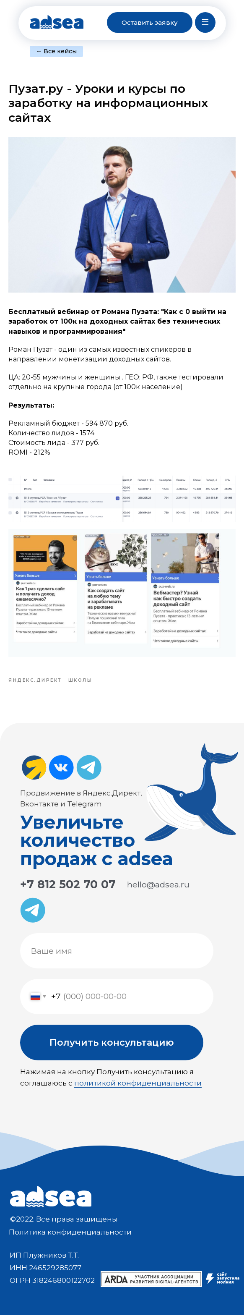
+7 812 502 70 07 (68, 885)
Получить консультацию (111, 1043)
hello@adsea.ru (158, 885)
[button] (149, 22)
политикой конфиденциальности (138, 1084)
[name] (116, 952)
